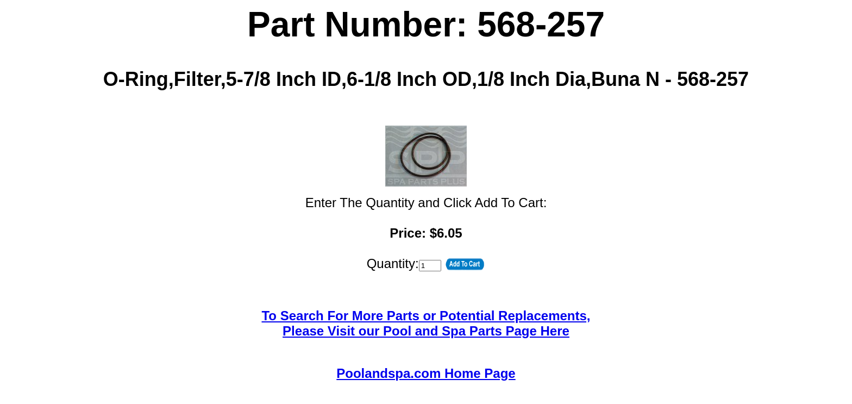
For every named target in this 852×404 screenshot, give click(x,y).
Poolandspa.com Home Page (425, 373)
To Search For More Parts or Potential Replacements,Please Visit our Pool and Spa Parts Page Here (425, 323)
